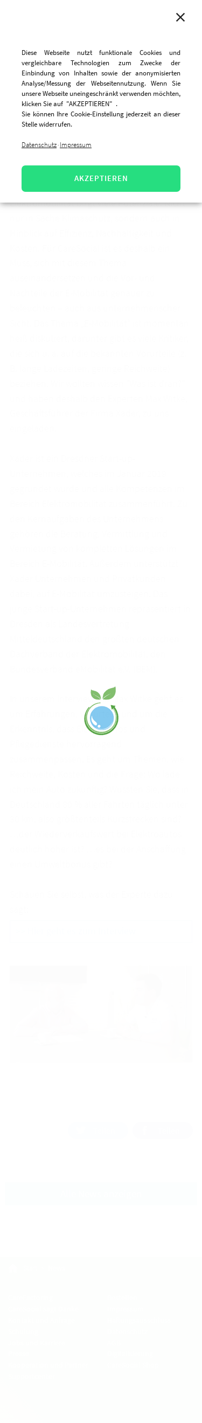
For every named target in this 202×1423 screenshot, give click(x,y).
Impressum (76, 144)
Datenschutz (39, 144)
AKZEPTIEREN (101, 178)
